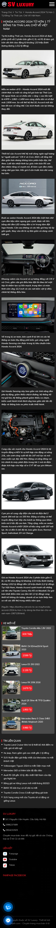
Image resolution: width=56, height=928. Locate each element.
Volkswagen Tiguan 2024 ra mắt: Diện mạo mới (27, 765)
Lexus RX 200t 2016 (30, 682)
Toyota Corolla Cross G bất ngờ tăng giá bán (26, 792)
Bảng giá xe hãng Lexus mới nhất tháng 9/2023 (26, 783)
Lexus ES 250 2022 (30, 664)
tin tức (18, 12)
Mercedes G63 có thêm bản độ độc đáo (23, 770)
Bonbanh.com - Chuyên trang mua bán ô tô (28, 923)
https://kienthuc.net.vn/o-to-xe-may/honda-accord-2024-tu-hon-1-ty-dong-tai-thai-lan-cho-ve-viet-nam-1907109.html (26, 610)
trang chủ (6, 12)
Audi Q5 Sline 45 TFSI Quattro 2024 (35, 702)
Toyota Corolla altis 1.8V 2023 (36, 628)
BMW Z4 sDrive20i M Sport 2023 (34, 648)
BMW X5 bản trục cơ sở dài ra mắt (20, 788)
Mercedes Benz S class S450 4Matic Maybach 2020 (35, 720)
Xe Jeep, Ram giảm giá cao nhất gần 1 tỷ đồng (26, 753)
